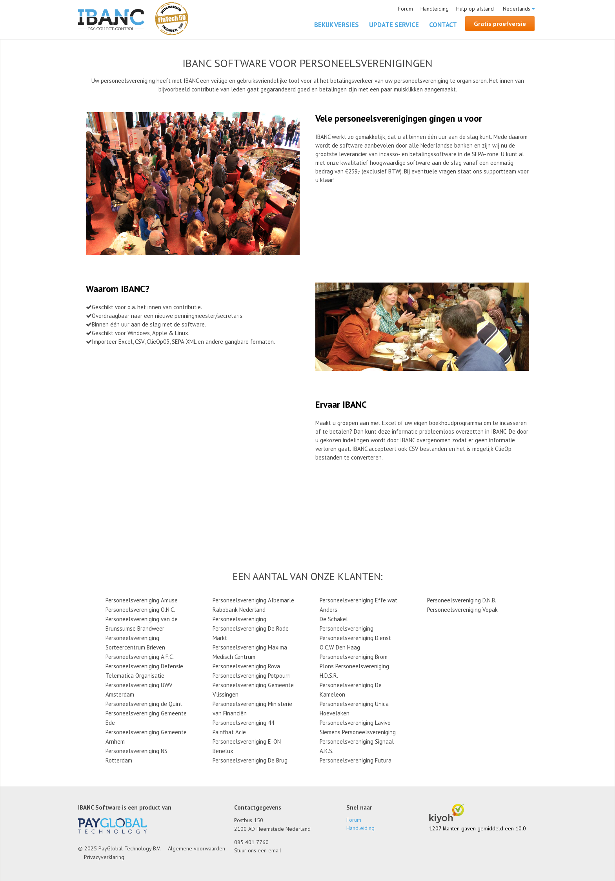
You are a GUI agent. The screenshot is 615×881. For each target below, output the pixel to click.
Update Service (394, 24)
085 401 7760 (251, 842)
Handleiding (434, 8)
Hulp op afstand (475, 8)
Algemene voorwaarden (196, 848)
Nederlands (516, 8)
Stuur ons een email (257, 850)
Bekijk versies (336, 24)
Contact (443, 24)
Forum (405, 8)
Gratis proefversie (500, 23)
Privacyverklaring (104, 857)
